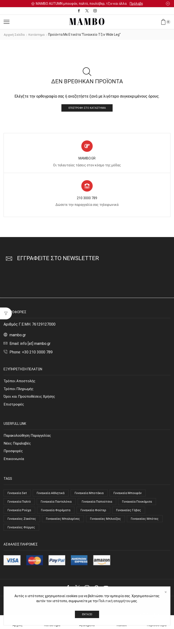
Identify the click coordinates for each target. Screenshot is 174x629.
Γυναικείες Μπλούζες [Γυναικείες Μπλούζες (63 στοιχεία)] (110, 522)
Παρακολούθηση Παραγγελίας (29, 436)
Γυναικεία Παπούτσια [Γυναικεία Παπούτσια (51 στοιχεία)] (102, 504)
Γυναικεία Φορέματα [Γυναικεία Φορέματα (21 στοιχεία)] (58, 513)
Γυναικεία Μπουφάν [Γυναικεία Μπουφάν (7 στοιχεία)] (135, 495)
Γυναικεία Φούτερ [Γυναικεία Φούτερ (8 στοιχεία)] (97, 513)
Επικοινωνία (14, 460)
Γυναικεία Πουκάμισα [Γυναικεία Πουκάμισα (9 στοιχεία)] (144, 504)
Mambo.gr (109, 605)
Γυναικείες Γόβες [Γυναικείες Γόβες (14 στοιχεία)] (134, 513)
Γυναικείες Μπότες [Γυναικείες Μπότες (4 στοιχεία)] (22, 531)
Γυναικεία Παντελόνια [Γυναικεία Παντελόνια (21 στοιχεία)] (59, 504)
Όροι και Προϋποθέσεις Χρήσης (31, 397)
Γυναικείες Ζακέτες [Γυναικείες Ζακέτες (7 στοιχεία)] (23, 522)
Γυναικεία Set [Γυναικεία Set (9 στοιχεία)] (18, 495)
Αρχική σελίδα (15, 34)
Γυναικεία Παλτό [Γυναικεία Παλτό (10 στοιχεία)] (20, 504)
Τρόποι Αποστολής (20, 381)
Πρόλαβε (136, 3)
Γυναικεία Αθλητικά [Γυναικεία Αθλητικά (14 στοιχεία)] (54, 495)
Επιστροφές (14, 405)
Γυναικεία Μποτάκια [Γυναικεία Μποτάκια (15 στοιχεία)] (94, 495)
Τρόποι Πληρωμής (19, 389)
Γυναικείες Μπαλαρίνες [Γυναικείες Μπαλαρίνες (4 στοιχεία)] (66, 522)
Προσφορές (14, 452)
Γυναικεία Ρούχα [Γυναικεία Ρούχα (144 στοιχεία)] (20, 513)
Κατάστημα (38, 34)
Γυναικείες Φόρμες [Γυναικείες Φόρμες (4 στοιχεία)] (61, 531)
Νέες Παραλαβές (18, 444)
